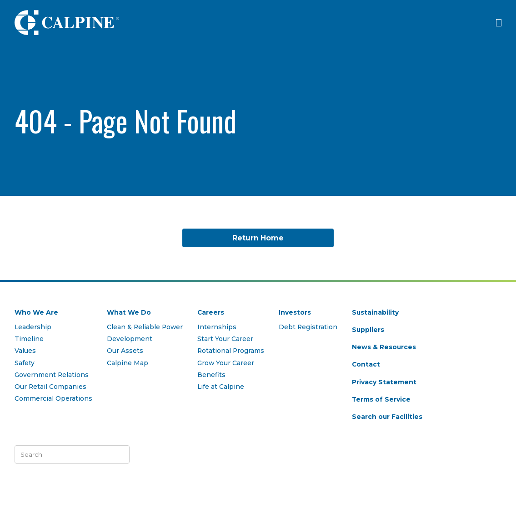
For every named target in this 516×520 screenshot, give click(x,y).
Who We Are (36, 312)
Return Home (258, 238)
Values (25, 350)
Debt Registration (308, 327)
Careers (210, 312)
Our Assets (125, 350)
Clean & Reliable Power (145, 327)
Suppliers (368, 329)
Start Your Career (225, 338)
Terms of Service (381, 399)
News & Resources (384, 347)
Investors (295, 312)
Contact (366, 364)
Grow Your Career (225, 363)
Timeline (29, 338)
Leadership (33, 327)
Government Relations (52, 374)
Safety (25, 363)
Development (129, 338)
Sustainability (375, 312)
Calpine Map (127, 363)
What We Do (129, 312)
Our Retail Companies (50, 386)
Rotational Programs (230, 350)
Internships (216, 327)
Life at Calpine (220, 386)
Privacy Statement (384, 382)
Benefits (211, 374)
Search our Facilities (387, 416)
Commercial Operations (53, 398)
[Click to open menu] (498, 22)
